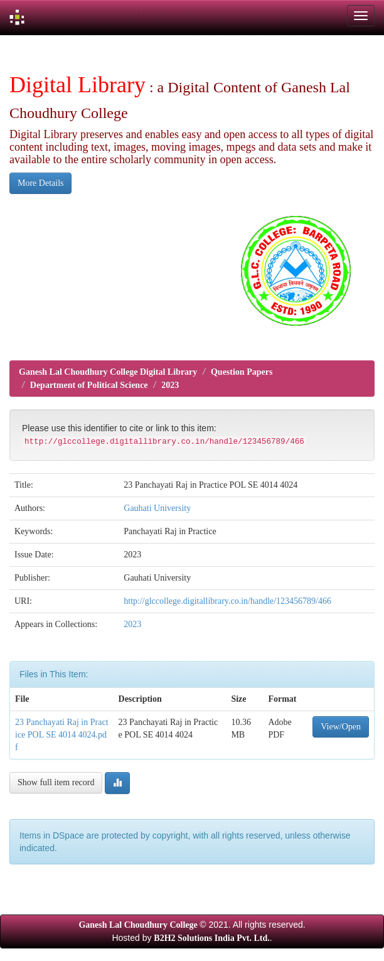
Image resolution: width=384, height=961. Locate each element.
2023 (170, 385)
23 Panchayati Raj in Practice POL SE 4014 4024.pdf (62, 734)
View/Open (341, 726)
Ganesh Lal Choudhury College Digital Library (108, 372)
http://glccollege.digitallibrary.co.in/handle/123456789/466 (227, 601)
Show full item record (56, 782)
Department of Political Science (89, 385)
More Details (40, 183)
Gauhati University (157, 508)
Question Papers (241, 372)
